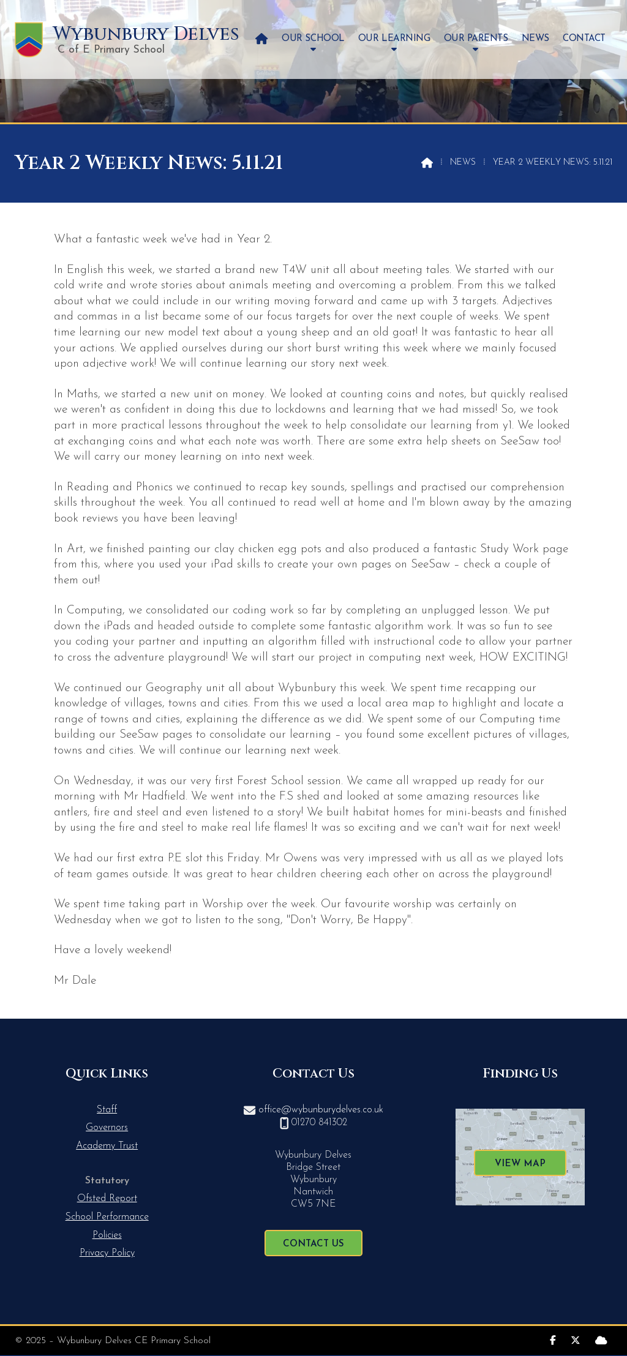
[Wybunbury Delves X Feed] (575, 1339)
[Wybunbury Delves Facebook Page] (553, 1339)
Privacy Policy (107, 1253)
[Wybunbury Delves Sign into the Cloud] (601, 1339)
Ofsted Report (107, 1199)
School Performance (107, 1217)
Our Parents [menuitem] (476, 38)
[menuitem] (262, 39)
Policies (107, 1235)
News (463, 162)
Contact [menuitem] (584, 38)
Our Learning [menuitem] (394, 38)
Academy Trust (107, 1146)
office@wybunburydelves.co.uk (320, 1110)
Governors (107, 1128)
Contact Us (313, 1244)
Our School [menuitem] (313, 38)
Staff (107, 1110)
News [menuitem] (535, 38)
